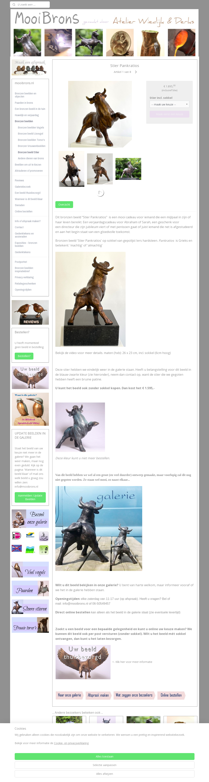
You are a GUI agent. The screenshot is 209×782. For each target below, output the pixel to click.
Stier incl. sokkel (161, 97)
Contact (19, 227)
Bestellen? (24, 356)
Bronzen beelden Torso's (31, 140)
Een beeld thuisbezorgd (27, 193)
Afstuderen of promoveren (29, 171)
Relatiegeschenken (25, 283)
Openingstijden (23, 290)
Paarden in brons (24, 103)
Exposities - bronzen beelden (26, 244)
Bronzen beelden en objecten (25, 95)
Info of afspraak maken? (28, 221)
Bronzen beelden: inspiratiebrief (24, 269)
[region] (79, 768)
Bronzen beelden (24, 121)
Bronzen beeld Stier (28, 152)
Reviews (19, 180)
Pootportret (21, 262)
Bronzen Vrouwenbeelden (31, 146)
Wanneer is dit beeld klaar (29, 199)
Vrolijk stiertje (143, 747)
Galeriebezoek (23, 187)
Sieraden (20, 205)
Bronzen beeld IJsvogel (30, 134)
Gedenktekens (23, 252)
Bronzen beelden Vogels (31, 127)
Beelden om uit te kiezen (28, 165)
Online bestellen (23, 211)
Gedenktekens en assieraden (24, 235)
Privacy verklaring (24, 277)
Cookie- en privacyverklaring (66, 772)
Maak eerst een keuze (169, 114)
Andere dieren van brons (31, 158)
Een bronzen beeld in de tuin (30, 109)
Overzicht (64, 204)
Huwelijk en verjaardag (27, 115)
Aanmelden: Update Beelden (30, 497)
